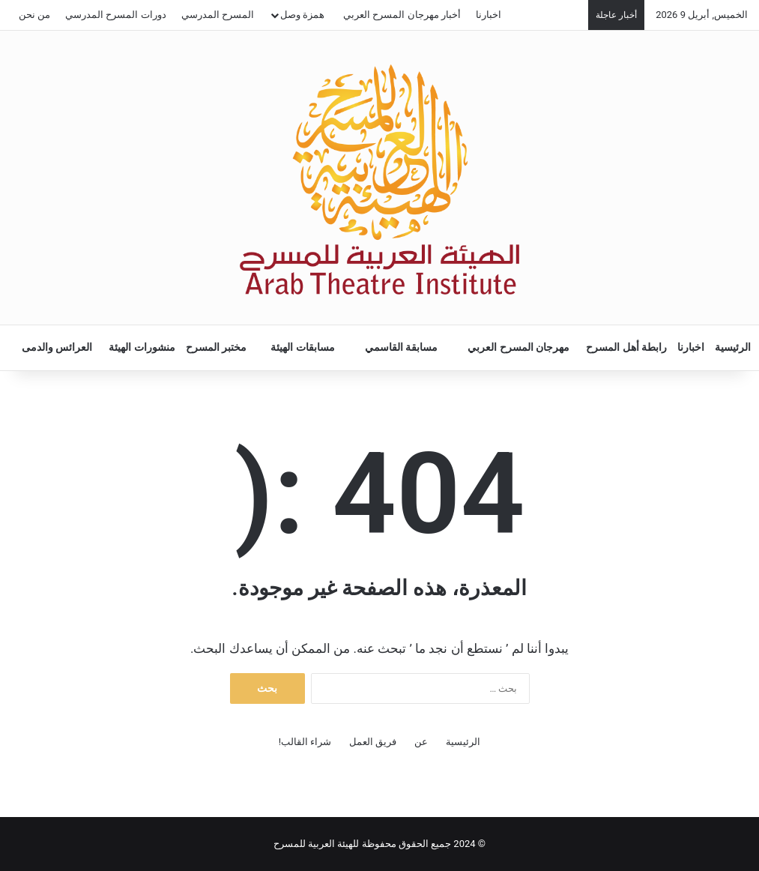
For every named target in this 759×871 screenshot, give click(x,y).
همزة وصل (302, 14)
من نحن (34, 14)
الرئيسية (733, 347)
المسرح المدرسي (217, 14)
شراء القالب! (305, 741)
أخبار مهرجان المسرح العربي (402, 14)
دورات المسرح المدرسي (115, 14)
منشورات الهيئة (142, 347)
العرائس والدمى (57, 347)
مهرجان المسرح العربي (518, 347)
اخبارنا (488, 14)
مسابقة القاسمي (401, 347)
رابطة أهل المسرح (626, 347)
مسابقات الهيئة (302, 347)
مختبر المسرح (216, 347)
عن (421, 741)
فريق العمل (372, 741)
